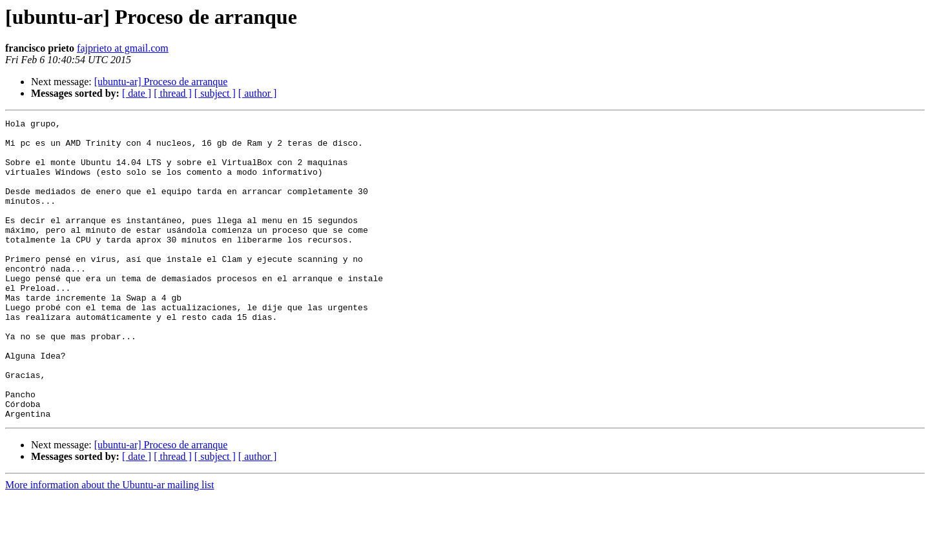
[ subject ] (215, 93)
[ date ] (136, 93)
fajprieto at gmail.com (123, 48)
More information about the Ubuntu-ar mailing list (109, 544)
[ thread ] (173, 93)
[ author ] (257, 93)
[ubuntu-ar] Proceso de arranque (161, 81)
